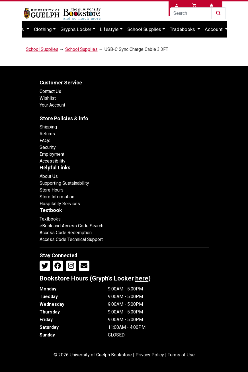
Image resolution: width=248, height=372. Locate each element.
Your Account (52, 105)
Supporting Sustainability (64, 183)
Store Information (57, 196)
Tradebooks (183, 29)
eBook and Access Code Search (71, 225)
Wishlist (48, 98)
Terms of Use (181, 355)
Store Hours (51, 190)
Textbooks (50, 219)
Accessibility (52, 161)
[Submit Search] (218, 13)
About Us (49, 176)
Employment (52, 154)
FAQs (45, 140)
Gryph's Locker (75, 29)
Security (48, 147)
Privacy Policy (150, 355)
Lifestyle (109, 29)
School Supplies (144, 29)
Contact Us (50, 91)
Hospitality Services (60, 203)
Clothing (43, 29)
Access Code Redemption (66, 232)
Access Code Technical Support (71, 239)
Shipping (48, 127)
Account (214, 29)
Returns (47, 133)
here (141, 278)
